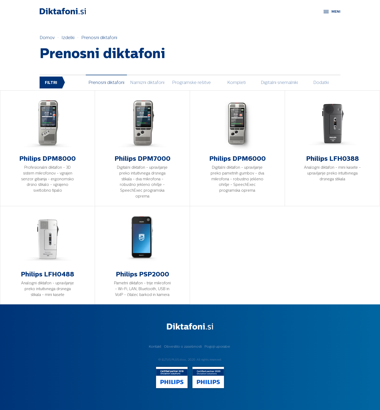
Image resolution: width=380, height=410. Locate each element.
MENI (335, 11)
